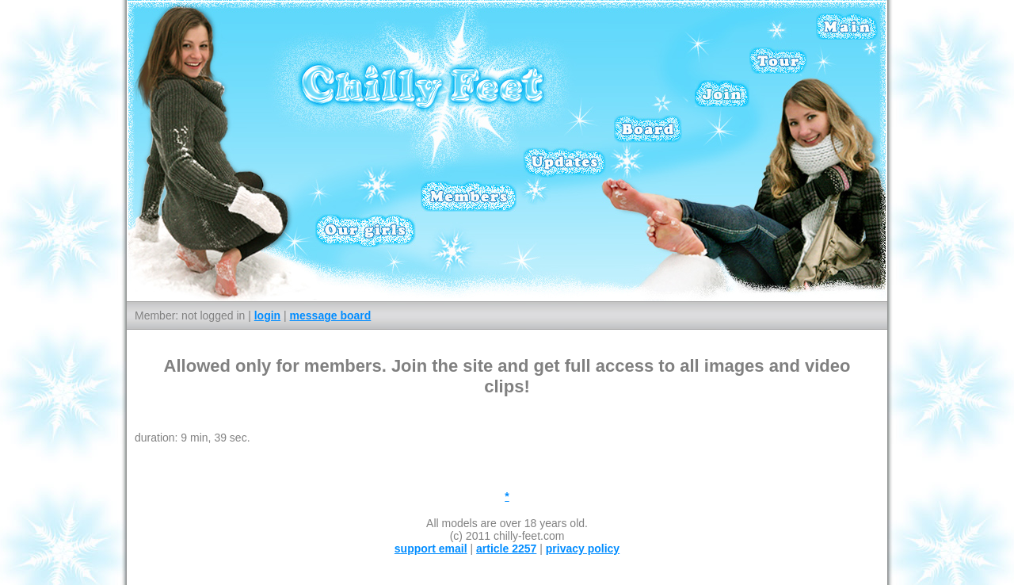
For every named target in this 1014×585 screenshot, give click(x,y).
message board (331, 315)
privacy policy (582, 548)
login (267, 315)
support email (431, 548)
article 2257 (506, 548)
